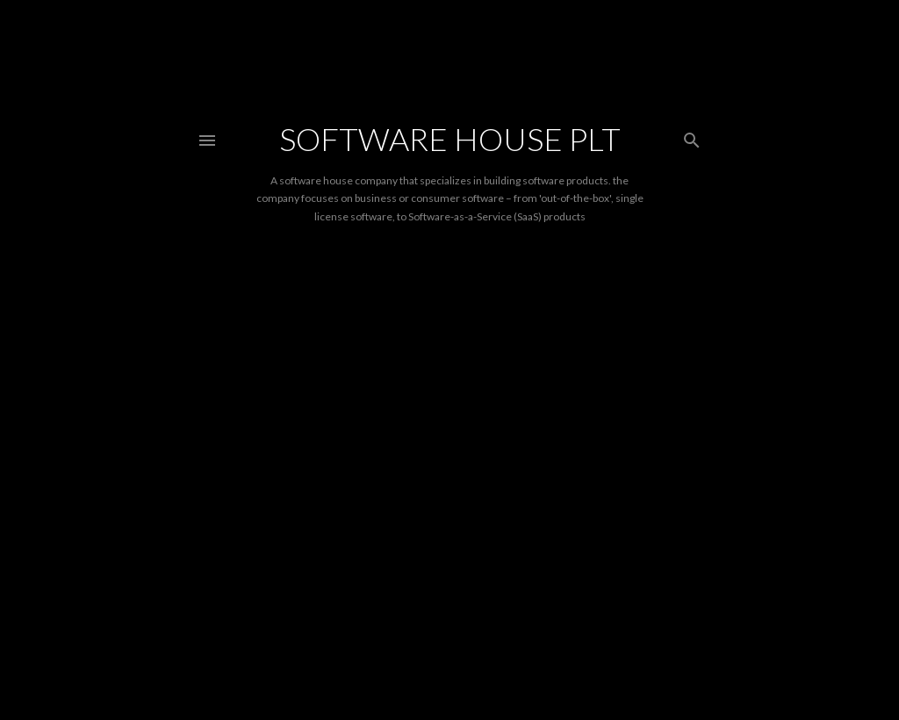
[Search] (691, 136)
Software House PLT (450, 138)
